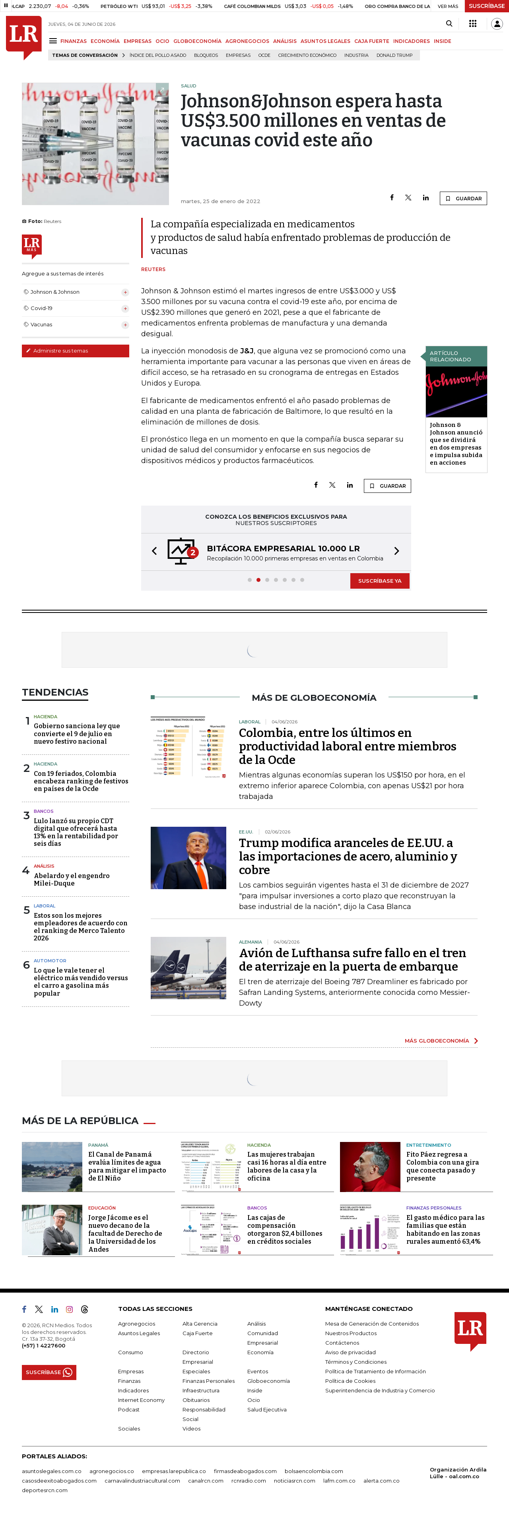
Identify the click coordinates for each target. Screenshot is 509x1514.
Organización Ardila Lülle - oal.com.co (458, 1472)
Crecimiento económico (307, 55)
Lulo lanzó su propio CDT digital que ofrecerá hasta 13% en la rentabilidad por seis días (76, 832)
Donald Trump (395, 55)
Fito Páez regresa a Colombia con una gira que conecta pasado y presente (442, 1166)
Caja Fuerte (198, 1333)
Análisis (44, 866)
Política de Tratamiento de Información (375, 1371)
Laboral (44, 906)
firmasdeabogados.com (245, 1471)
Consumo (130, 1352)
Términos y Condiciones (356, 1362)
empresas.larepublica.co (174, 1471)
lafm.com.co (339, 1480)
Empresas (238, 55)
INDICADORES (411, 41)
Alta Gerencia (200, 1323)
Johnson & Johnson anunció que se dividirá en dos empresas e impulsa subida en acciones (456, 443)
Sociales (129, 1428)
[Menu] (54, 40)
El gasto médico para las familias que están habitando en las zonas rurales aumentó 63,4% (445, 1229)
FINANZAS (73, 41)
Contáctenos (342, 1343)
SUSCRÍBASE (487, 6)
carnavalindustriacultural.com (142, 1480)
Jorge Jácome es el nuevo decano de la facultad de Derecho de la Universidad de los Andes (125, 1233)
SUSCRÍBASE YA (380, 581)
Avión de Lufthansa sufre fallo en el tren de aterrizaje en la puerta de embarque (352, 960)
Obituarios (196, 1400)
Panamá (98, 1145)
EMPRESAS (138, 41)
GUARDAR (463, 198)
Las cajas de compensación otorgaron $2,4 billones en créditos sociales (284, 1229)
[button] (152, 551)
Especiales (196, 1371)
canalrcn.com (205, 1480)
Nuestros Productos (351, 1333)
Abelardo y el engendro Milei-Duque (72, 879)
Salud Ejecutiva (267, 1409)
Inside (254, 1390)
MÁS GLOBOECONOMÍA (437, 1040)
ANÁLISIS (285, 41)
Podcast (129, 1409)
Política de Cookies (350, 1381)
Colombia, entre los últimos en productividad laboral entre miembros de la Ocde (348, 746)
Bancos (44, 811)
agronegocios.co (111, 1471)
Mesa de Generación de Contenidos (372, 1323)
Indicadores (133, 1390)
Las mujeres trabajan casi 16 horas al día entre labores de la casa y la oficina (286, 1166)
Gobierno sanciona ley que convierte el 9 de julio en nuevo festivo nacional (77, 733)
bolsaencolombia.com (314, 1471)
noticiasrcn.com (294, 1480)
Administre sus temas (57, 350)
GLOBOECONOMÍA (197, 41)
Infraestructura (201, 1390)
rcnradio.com (248, 1480)
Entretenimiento (428, 1145)
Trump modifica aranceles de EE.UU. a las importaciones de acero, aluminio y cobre (348, 856)
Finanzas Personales (434, 1208)
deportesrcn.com (45, 1490)
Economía (260, 1352)
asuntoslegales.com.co (52, 1471)
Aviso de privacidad (350, 1352)
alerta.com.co (381, 1480)
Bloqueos (206, 55)
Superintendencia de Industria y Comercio (380, 1390)
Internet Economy (141, 1400)
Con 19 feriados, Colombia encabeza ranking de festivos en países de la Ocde (81, 781)
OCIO (162, 41)
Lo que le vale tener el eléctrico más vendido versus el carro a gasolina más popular (81, 982)
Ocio (253, 1400)
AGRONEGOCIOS (247, 41)
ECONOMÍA (105, 41)
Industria (356, 55)
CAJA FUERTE (371, 41)
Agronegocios (136, 1323)
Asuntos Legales (139, 1333)
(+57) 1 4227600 (43, 1345)
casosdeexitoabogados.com (59, 1480)
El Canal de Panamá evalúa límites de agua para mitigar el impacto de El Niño (127, 1166)
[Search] (449, 24)
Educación (102, 1208)
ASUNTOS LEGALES (325, 41)
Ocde (264, 55)
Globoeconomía (268, 1381)
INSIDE (442, 41)
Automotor (50, 960)
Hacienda (45, 716)
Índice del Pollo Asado (158, 55)
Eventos (257, 1371)
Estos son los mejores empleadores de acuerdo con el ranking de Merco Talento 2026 (81, 927)
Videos (191, 1428)
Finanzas (129, 1381)
